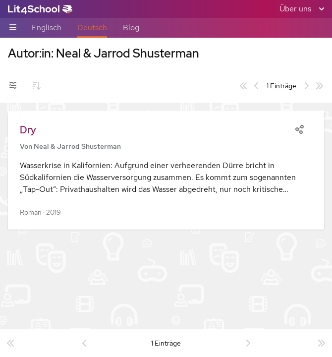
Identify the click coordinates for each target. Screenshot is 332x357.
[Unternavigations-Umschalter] (13, 28)
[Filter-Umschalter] (13, 86)
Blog (131, 27)
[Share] (299, 128)
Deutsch (92, 27)
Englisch (46, 27)
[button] (166, 170)
